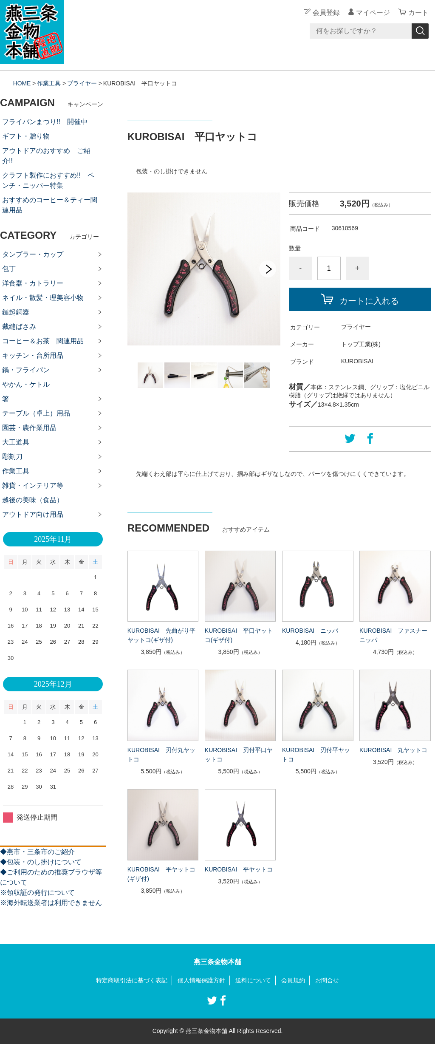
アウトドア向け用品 (32, 514)
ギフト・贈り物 (26, 136)
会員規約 (293, 980)
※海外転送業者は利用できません (51, 902)
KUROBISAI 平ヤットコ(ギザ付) (161, 874)
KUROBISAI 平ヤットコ (239, 869)
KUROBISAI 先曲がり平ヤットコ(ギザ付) (161, 635)
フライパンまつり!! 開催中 (45, 121)
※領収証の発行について (37, 892)
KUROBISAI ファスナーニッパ (393, 635)
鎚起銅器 (15, 312)
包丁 (9, 268)
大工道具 (15, 442)
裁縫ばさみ (19, 326)
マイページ (373, 12)
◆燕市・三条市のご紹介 (37, 851)
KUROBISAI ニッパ (310, 630)
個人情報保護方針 (201, 980)
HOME (22, 83)
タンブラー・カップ (32, 254)
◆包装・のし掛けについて (41, 862)
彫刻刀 (12, 456)
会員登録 (326, 12)
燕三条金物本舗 (217, 961)
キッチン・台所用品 (32, 355)
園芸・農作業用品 (29, 427)
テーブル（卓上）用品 (36, 413)
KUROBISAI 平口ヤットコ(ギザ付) (239, 635)
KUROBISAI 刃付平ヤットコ (316, 755)
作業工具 (49, 83)
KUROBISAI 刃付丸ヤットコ (161, 755)
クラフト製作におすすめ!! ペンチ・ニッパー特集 (48, 180)
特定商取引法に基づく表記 (131, 980)
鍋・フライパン (26, 369)
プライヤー (82, 83)
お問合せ (327, 980)
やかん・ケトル (26, 384)
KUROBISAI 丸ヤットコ (393, 750)
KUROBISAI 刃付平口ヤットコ (239, 755)
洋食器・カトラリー (32, 283)
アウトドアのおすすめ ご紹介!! (46, 155)
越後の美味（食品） (32, 500)
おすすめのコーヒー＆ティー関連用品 (49, 205)
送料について (253, 980)
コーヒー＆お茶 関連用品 (43, 341)
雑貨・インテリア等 (32, 485)
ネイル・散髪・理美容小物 (43, 297)
